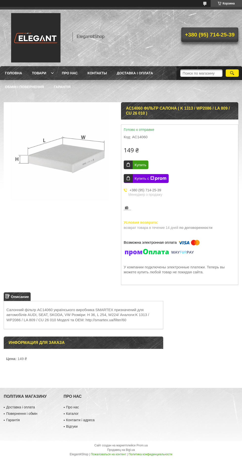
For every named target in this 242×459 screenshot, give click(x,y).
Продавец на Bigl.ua (121, 450)
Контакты (97, 73)
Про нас (70, 73)
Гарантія (62, 87)
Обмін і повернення (24, 87)
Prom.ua (142, 445)
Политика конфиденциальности (150, 454)
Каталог (72, 414)
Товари (39, 73)
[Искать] (232, 73)
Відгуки (72, 426)
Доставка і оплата (135, 73)
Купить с (150, 178)
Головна (13, 73)
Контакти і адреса (80, 420)
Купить (140, 165)
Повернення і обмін (21, 414)
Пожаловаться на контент (108, 454)
